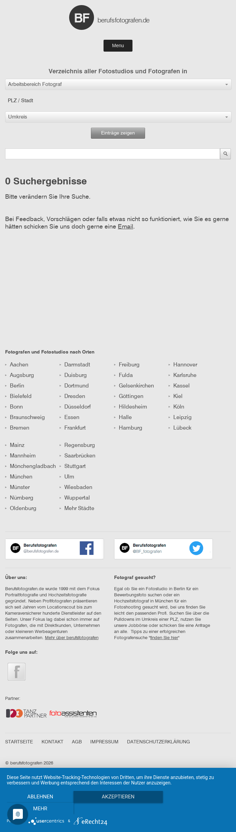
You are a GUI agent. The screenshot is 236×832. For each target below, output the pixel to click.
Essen (69, 417)
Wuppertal (75, 498)
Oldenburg (20, 508)
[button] (118, 84)
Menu (118, 45)
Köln (176, 407)
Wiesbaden (76, 487)
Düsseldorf (75, 407)
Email (125, 227)
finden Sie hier (164, 638)
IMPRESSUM (104, 742)
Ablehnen (40, 809)
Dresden (72, 396)
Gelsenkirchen (134, 386)
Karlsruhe (182, 375)
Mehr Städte (77, 508)
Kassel (179, 386)
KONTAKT (52, 742)
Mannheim (20, 456)
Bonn (14, 407)
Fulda (123, 375)
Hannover (183, 365)
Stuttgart (73, 466)
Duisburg (73, 375)
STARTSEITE (19, 742)
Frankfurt (73, 428)
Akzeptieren (117, 809)
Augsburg (19, 375)
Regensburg (77, 445)
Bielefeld (18, 396)
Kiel (176, 396)
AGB (77, 742)
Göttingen (128, 396)
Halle (123, 417)
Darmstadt (75, 365)
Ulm (67, 477)
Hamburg (128, 428)
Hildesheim (130, 407)
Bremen (17, 428)
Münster (17, 487)
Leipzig (180, 417)
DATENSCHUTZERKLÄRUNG (158, 742)
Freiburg (127, 365)
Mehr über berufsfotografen (71, 638)
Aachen (16, 365)
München (18, 477)
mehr (196, 809)
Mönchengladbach (30, 466)
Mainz (15, 445)
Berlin (14, 386)
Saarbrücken (77, 456)
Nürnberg (19, 498)
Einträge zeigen (118, 133)
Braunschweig (25, 417)
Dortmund (74, 386)
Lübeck (180, 428)
